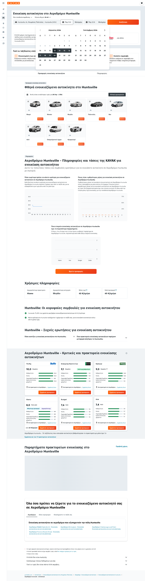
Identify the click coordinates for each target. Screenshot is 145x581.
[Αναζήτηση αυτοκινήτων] (3, 18)
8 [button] (64, 46)
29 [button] (64, 60)
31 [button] (40, 65)
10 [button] (40, 51)
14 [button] (59, 51)
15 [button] (64, 51)
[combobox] (22, 17)
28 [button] (59, 60)
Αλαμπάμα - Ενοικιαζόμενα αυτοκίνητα (85, 575)
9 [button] (69, 46)
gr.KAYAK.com (28, 575)
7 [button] (59, 46)
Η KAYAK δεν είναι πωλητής (77, 557)
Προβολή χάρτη (121, 446)
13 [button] (54, 51)
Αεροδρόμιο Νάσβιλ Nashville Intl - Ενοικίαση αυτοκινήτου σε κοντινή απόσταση (43, 528)
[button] (3, 3)
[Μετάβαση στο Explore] (3, 23)
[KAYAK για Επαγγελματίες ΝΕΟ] (3, 32)
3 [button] (40, 46)
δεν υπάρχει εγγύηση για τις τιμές (66, 551)
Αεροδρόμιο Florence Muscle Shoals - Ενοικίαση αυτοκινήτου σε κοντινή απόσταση (44, 533)
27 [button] (55, 60)
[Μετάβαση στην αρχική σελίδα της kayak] (13, 3)
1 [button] (64, 41)
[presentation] (126, 353)
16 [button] (69, 51)
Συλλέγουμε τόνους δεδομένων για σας (77, 561)
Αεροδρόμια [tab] (32, 515)
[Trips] (3, 38)
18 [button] (45, 55)
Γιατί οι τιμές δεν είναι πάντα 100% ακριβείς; (77, 564)
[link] (76, 271)
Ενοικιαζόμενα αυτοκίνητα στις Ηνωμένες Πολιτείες (57, 575)
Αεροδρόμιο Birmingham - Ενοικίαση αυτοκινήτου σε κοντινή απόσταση (72, 528)
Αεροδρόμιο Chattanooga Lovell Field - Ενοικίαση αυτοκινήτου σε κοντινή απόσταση (106, 528)
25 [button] (45, 60)
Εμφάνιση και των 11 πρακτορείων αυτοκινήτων (40, 437)
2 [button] (69, 41)
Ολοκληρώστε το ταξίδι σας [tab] (63, 515)
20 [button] (55, 55)
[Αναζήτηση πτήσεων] (3, 9)
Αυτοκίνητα (38, 575)
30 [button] (69, 60)
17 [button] (40, 55)
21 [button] (59, 55)
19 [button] (50, 55)
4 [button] (45, 46)
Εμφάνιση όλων (52, 387)
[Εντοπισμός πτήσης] (3, 28)
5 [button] (49, 46)
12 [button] (50, 51)
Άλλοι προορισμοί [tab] (45, 515)
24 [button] (40, 60)
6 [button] (54, 46)
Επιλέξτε (40, 119)
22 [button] (64, 55)
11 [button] (45, 51)
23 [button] (69, 55)
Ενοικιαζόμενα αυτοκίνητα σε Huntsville (109, 575)
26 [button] (50, 60)
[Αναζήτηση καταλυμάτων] (3, 13)
